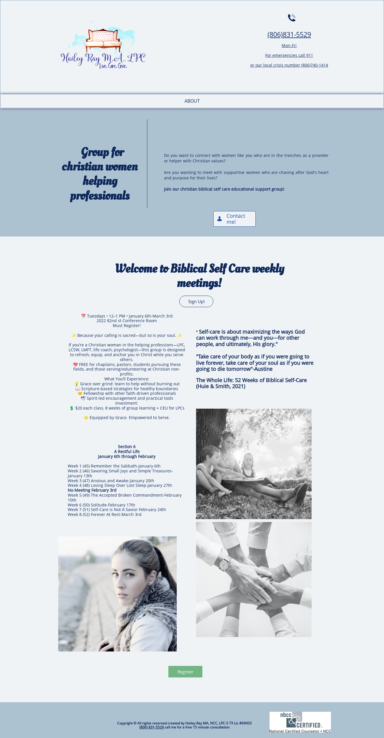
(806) (275, 34)
